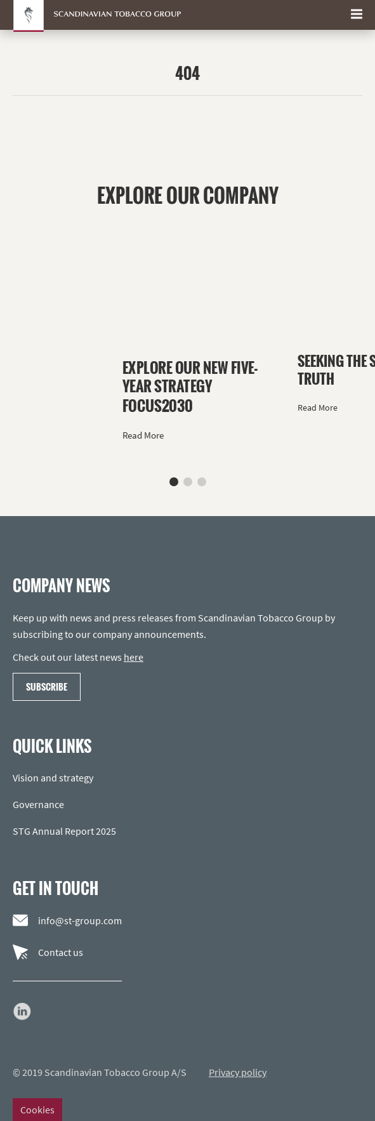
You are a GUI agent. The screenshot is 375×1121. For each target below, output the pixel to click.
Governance (38, 804)
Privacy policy (237, 1072)
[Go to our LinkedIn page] (22, 1011)
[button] (173, 481)
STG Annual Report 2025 (64, 831)
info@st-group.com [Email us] (67, 920)
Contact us (48, 952)
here (133, 657)
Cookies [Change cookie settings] (37, 1109)
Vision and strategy (53, 777)
